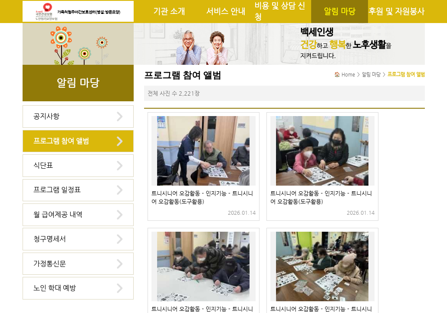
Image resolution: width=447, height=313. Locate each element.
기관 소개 (169, 11)
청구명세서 (49, 239)
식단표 (43, 165)
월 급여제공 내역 (57, 214)
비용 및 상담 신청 (279, 11)
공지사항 (46, 116)
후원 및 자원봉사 (396, 11)
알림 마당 (339, 11)
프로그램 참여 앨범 (61, 141)
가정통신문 (49, 264)
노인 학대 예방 (54, 288)
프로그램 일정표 (57, 190)
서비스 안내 (225, 11)
